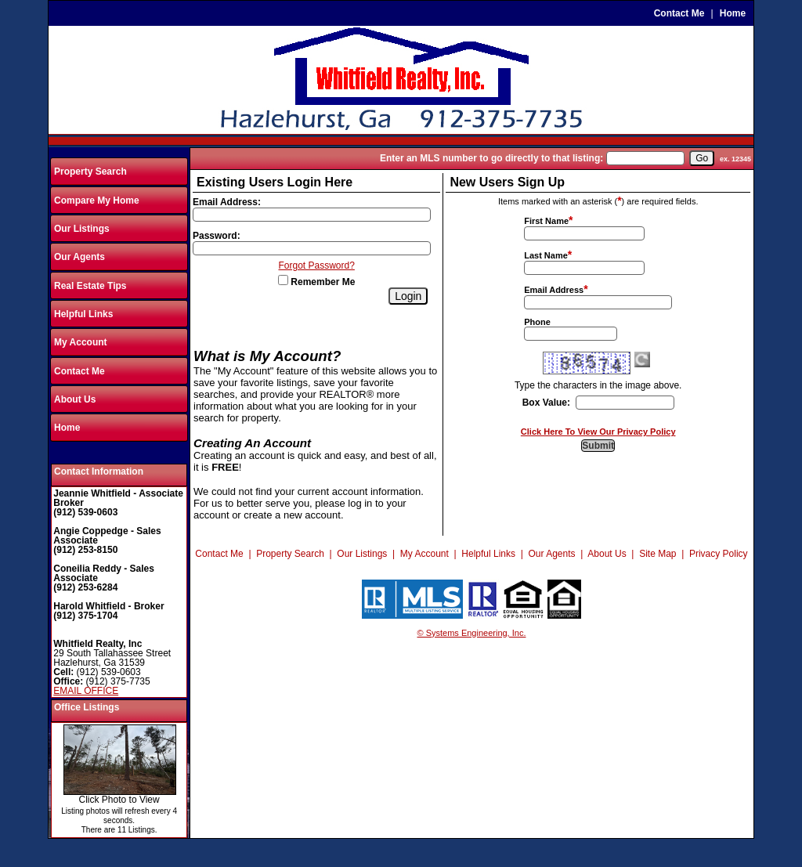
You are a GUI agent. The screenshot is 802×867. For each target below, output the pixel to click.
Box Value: (546, 402)
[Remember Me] (283, 280)
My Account (80, 342)
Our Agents (79, 256)
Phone (537, 322)
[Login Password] (312, 248)
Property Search (90, 171)
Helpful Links (83, 314)
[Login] (408, 296)
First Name (546, 221)
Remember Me (316, 281)
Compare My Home (96, 200)
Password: (216, 235)
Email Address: (227, 202)
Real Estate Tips (90, 285)
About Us (75, 399)
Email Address (553, 289)
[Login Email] (312, 215)
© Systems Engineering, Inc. (471, 633)
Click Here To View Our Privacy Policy (598, 431)
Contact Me (679, 13)
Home (733, 13)
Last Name (546, 255)
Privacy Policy (718, 553)
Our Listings (82, 228)
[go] (701, 158)
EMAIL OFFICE (85, 690)
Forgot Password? (317, 265)
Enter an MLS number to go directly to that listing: (491, 158)
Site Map (657, 553)
